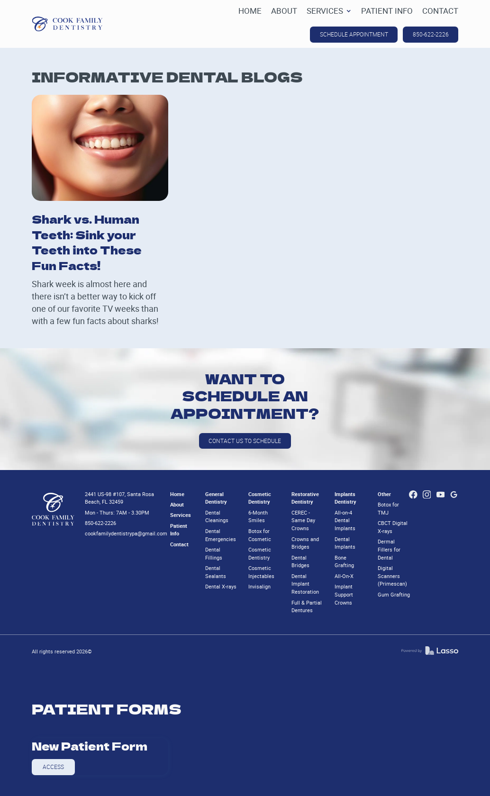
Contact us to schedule (245, 440)
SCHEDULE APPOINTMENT (354, 34)
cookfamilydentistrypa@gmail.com (126, 533)
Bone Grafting (344, 561)
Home (177, 494)
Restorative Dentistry (305, 498)
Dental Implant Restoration (305, 584)
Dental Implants (345, 543)
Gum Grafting (394, 594)
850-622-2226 (431, 34)
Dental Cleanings (216, 516)
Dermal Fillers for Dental (389, 549)
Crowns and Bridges (305, 543)
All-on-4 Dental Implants (345, 520)
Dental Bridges (300, 561)
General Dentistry (216, 498)
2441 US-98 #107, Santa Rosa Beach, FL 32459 (119, 498)
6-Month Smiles (258, 516)
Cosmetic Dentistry (259, 498)
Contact (179, 544)
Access (53, 766)
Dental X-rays (220, 586)
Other (384, 494)
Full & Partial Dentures (306, 606)
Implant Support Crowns (344, 594)
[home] (67, 24)
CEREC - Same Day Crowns (303, 520)
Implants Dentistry (345, 498)
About (177, 504)
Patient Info (178, 529)
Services (180, 514)
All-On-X (344, 575)
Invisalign (259, 586)
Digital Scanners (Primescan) (392, 576)
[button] (329, 11)
